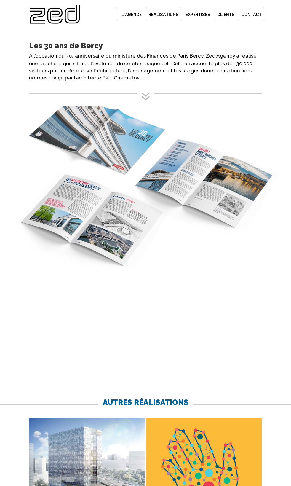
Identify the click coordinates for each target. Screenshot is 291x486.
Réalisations (163, 14)
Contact (252, 14)
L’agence (131, 14)
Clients (226, 14)
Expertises (198, 14)
